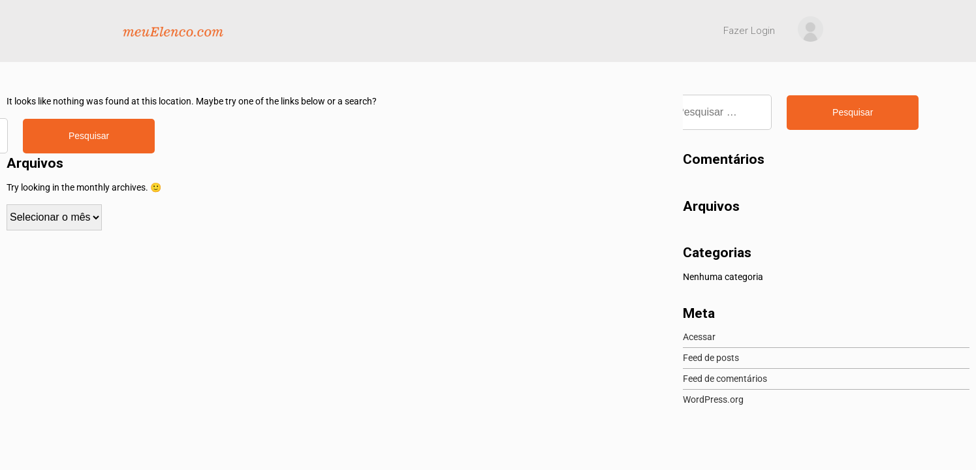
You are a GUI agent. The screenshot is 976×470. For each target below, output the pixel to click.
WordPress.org (713, 399)
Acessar (699, 337)
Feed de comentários (725, 378)
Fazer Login (749, 31)
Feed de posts (711, 357)
